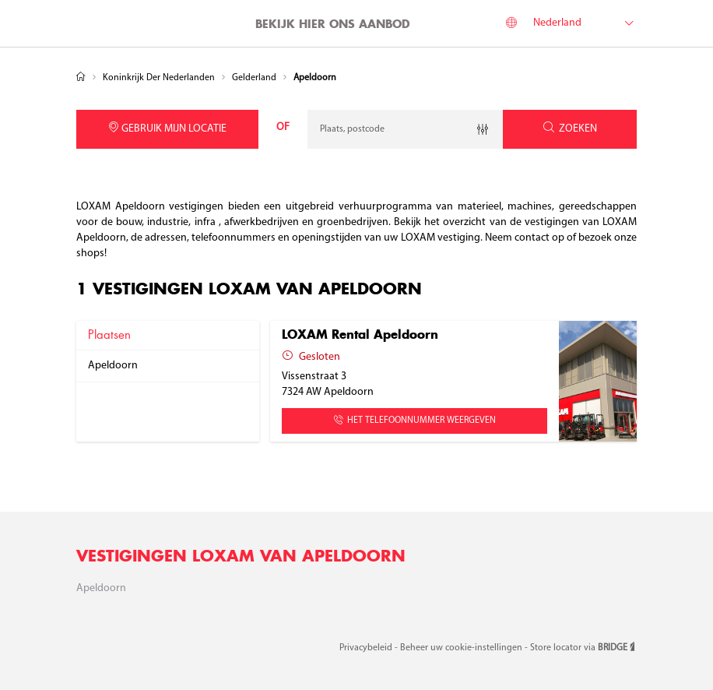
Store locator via (583, 648)
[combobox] (405, 129)
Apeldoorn (101, 588)
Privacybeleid (367, 648)
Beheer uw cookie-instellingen (462, 648)
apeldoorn (113, 365)
